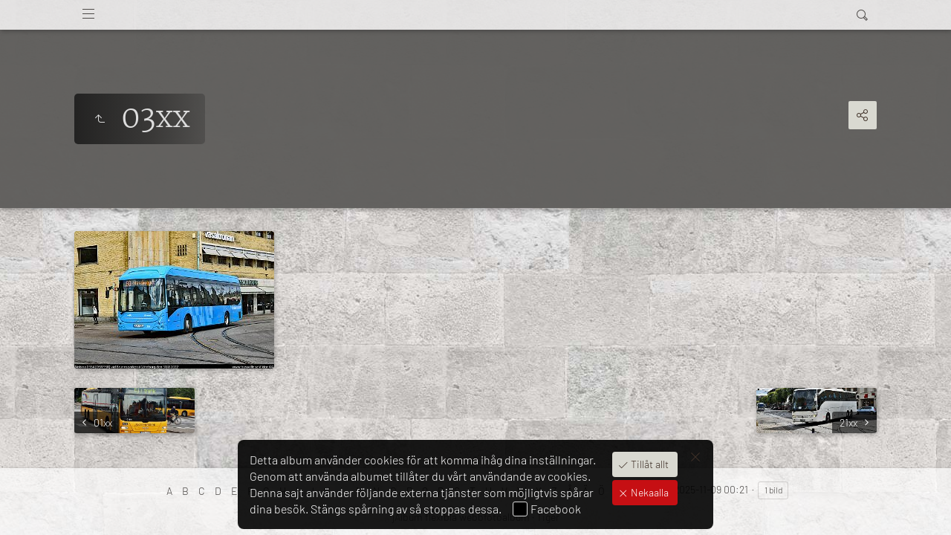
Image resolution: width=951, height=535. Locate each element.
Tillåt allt (649, 464)
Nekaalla (649, 492)
